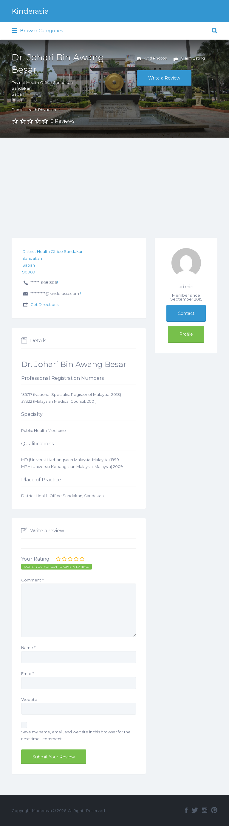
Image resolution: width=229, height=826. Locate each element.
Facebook (186, 810)
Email (27, 673)
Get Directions (44, 304)
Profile (186, 334)
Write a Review (164, 78)
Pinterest (214, 810)
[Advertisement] (114, 182)
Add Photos (152, 58)
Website (29, 699)
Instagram (204, 810)
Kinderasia (30, 11)
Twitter (194, 810)
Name (28, 647)
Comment (32, 580)
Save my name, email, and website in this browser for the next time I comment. (76, 735)
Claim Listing (189, 58)
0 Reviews (62, 121)
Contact (186, 313)
